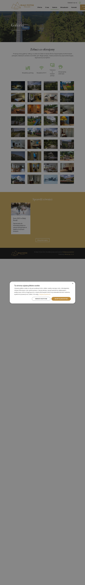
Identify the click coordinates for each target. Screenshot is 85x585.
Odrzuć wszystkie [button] (41, 298)
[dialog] (42, 292)
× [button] (72, 283)
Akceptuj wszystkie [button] (61, 298)
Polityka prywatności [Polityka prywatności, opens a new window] (44, 294)
